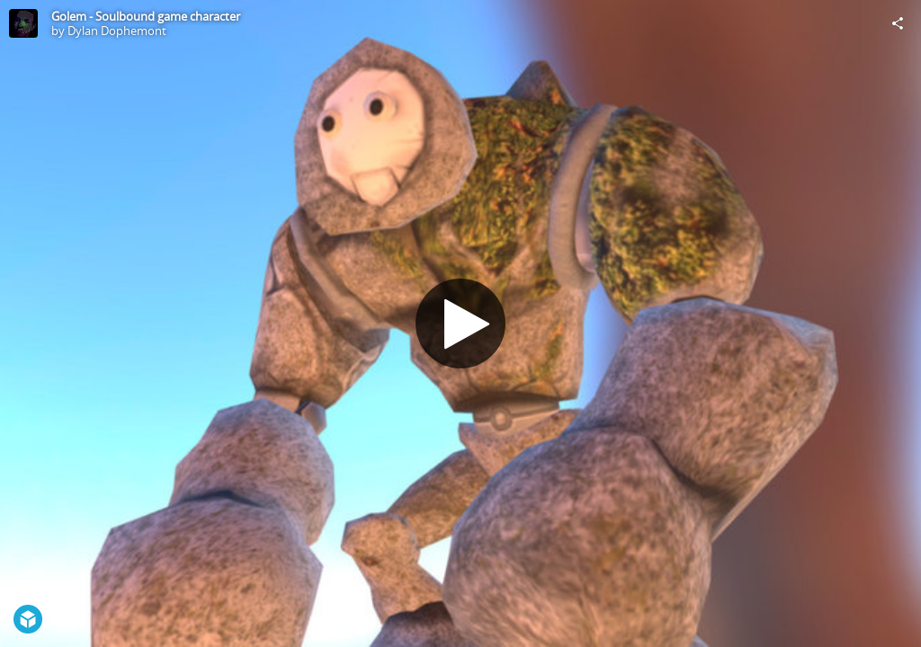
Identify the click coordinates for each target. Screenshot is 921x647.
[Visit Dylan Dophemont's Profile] (23, 23)
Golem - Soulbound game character (145, 16)
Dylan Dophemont (116, 30)
